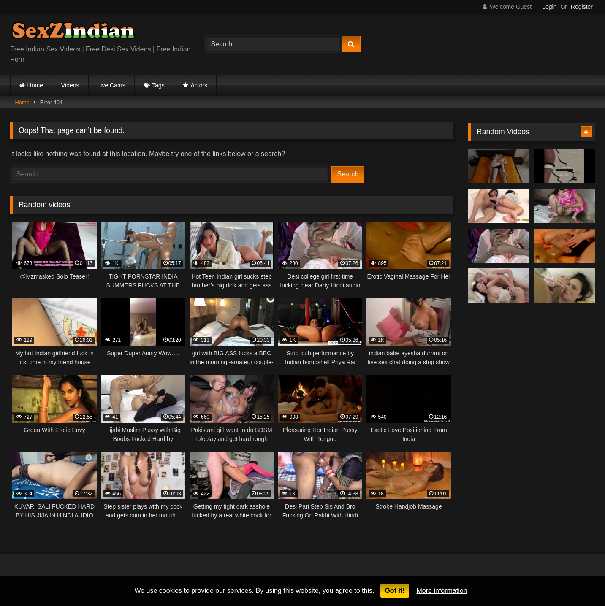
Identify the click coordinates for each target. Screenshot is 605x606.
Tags (158, 85)
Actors (198, 85)
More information (442, 590)
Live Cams (111, 85)
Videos (70, 85)
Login (549, 6)
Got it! (394, 590)
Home (35, 85)
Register (582, 6)
